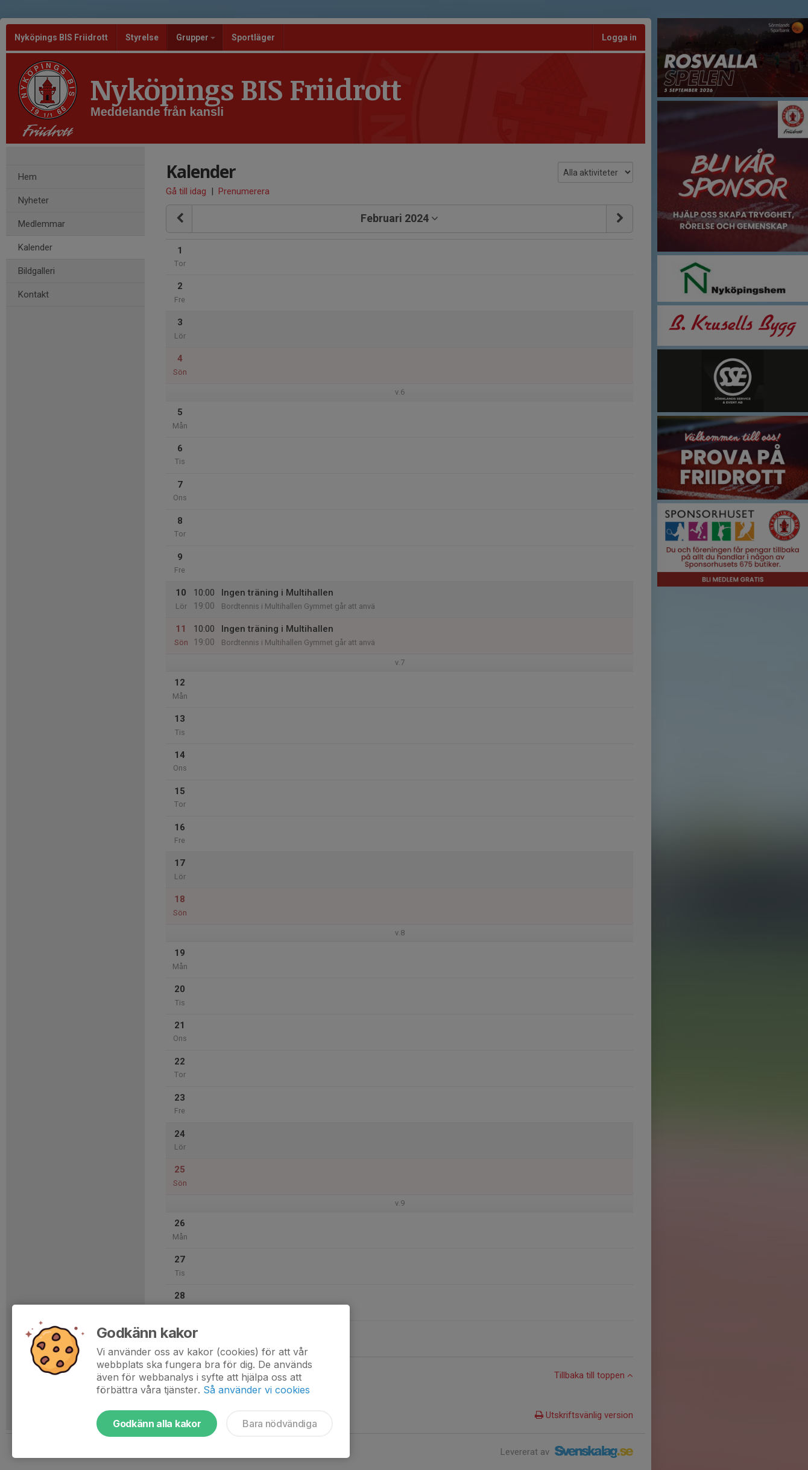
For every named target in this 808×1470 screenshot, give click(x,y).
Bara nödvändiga (279, 1424)
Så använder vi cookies (256, 1390)
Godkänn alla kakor (157, 1424)
